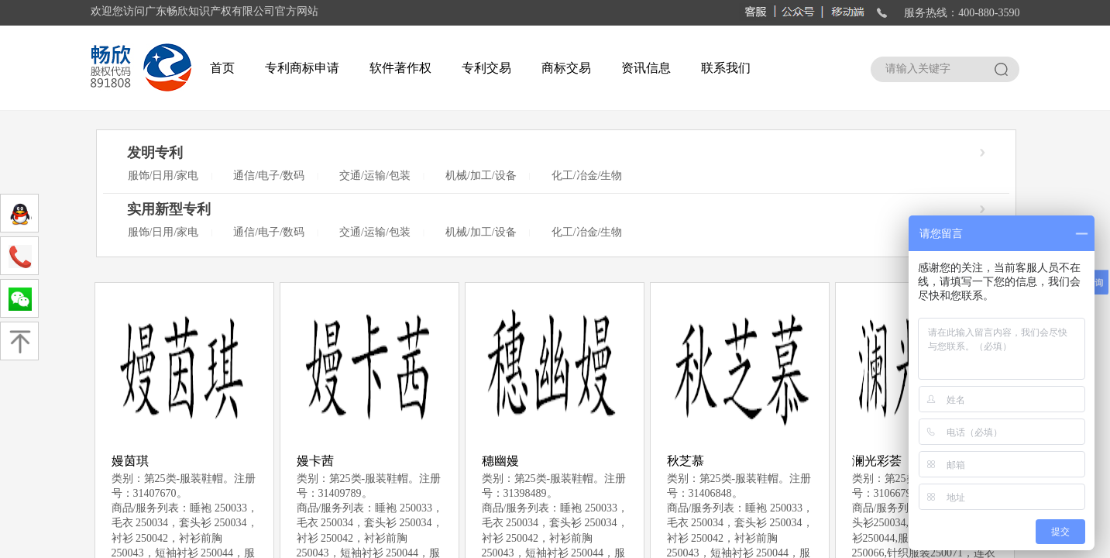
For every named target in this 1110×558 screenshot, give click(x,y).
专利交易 (486, 67)
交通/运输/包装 (375, 175)
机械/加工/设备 (481, 175)
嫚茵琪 (130, 460)
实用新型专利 (169, 209)
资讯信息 (646, 67)
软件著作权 (400, 67)
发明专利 (155, 152)
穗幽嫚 (500, 460)
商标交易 (566, 67)
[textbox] (930, 69)
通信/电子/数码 (268, 175)
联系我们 (726, 67)
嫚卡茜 (315, 460)
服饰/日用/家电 (163, 175)
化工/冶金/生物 (587, 175)
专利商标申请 (302, 67)
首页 (222, 67)
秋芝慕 (685, 460)
